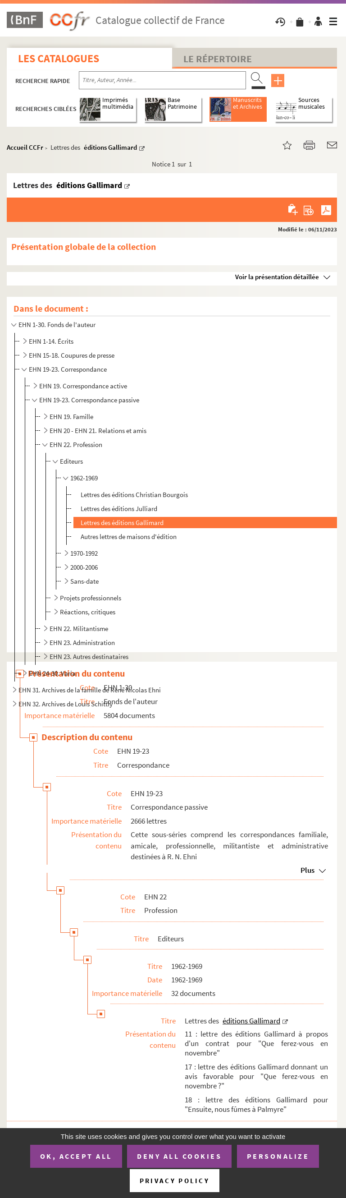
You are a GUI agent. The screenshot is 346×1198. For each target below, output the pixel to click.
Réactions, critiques (87, 612)
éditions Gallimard (110, 147)
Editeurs (71, 461)
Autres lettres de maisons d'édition (129, 536)
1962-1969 (84, 478)
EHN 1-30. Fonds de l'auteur (57, 324)
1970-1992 (84, 553)
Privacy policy (174, 1180)
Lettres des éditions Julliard (119, 508)
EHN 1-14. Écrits (51, 341)
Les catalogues (58, 58)
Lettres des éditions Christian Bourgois (134, 494)
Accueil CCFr (25, 147)
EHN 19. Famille (71, 416)
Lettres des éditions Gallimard (122, 522)
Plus (307, 870)
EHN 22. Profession (76, 444)
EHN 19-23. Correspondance (68, 369)
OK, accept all (76, 1156)
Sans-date (84, 581)
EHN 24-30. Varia (52, 673)
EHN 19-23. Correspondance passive (89, 400)
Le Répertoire (217, 58)
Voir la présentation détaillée (277, 276)
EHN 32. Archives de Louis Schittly (65, 704)
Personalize (278, 1156)
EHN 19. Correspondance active (83, 386)
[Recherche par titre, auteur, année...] (162, 80)
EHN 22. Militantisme (79, 628)
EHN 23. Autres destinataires (89, 656)
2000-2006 (84, 567)
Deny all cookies (179, 1156)
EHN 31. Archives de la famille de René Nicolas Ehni (89, 690)
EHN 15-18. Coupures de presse (71, 355)
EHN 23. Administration (82, 642)
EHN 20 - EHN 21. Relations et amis (98, 430)
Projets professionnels (90, 598)
